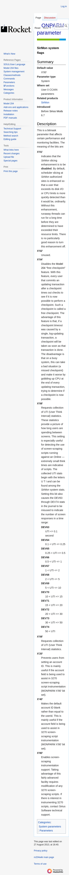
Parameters (46, 830)
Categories (44, 822)
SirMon (45, 102)
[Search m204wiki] (61, 26)
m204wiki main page (44, 857)
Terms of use (40, 864)
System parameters (50, 826)
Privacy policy (40, 850)
